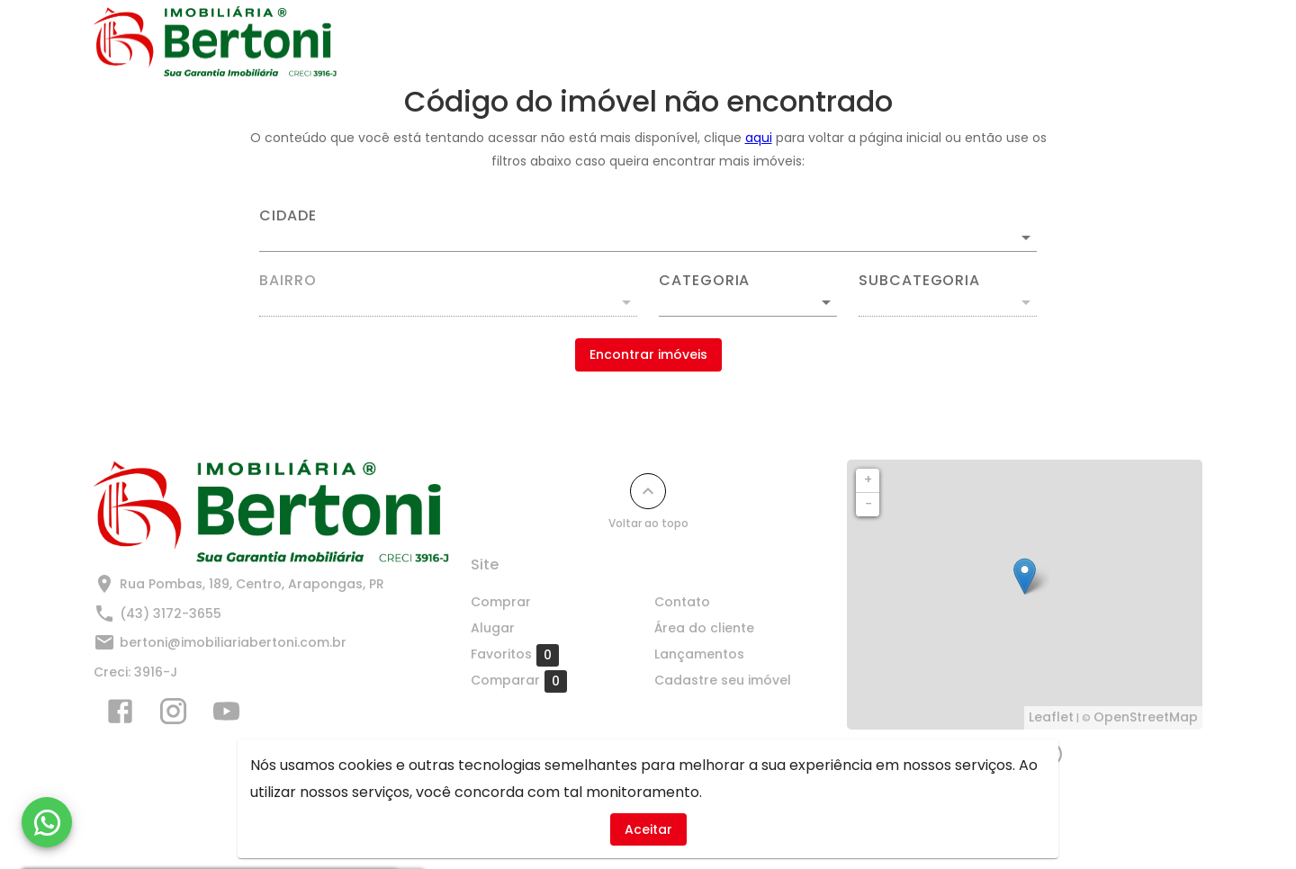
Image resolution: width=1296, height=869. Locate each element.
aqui (758, 138)
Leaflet (1051, 717)
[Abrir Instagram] (173, 715)
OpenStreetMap (1146, 717)
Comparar (519, 681)
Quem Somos (1140, 42)
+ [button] (868, 479)
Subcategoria (919, 280)
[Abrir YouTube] (226, 715)
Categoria (704, 280)
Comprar (559, 42)
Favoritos (515, 655)
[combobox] (648, 230)
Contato (733, 42)
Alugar (648, 42)
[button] (748, 302)
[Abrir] (1026, 237)
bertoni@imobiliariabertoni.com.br (233, 642)
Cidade (288, 216)
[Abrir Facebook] (120, 715)
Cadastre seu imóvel (991, 42)
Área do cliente (704, 628)
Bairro (288, 280)
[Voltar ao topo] (648, 491)
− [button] (868, 504)
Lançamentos (842, 42)
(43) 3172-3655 (170, 614)
